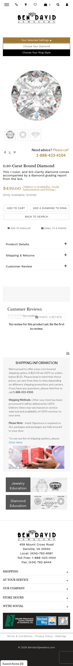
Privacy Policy (44, 636)
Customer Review (19, 266)
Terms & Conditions (20, 636)
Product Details (17, 244)
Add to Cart (16, 208)
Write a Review (48, 317)
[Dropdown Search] (58, 4)
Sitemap (60, 636)
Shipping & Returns (20, 255)
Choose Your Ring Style (37, 52)
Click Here (15, 442)
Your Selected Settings (35, 40)
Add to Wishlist (19, 228)
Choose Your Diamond (36, 46)
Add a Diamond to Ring (50, 208)
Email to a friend (53, 228)
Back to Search (36, 216)
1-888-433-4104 (44, 558)
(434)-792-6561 (41, 553)
